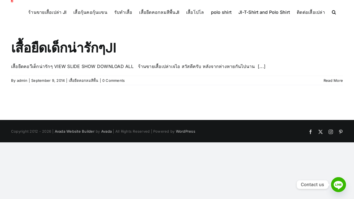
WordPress (185, 162)
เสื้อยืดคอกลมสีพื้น (83, 111)
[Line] (338, 184)
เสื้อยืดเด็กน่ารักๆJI (63, 78)
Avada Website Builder (75, 162)
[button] (55, 42)
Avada (106, 162)
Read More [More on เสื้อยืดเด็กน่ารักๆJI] (333, 111)
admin (22, 111)
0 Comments (113, 111)
